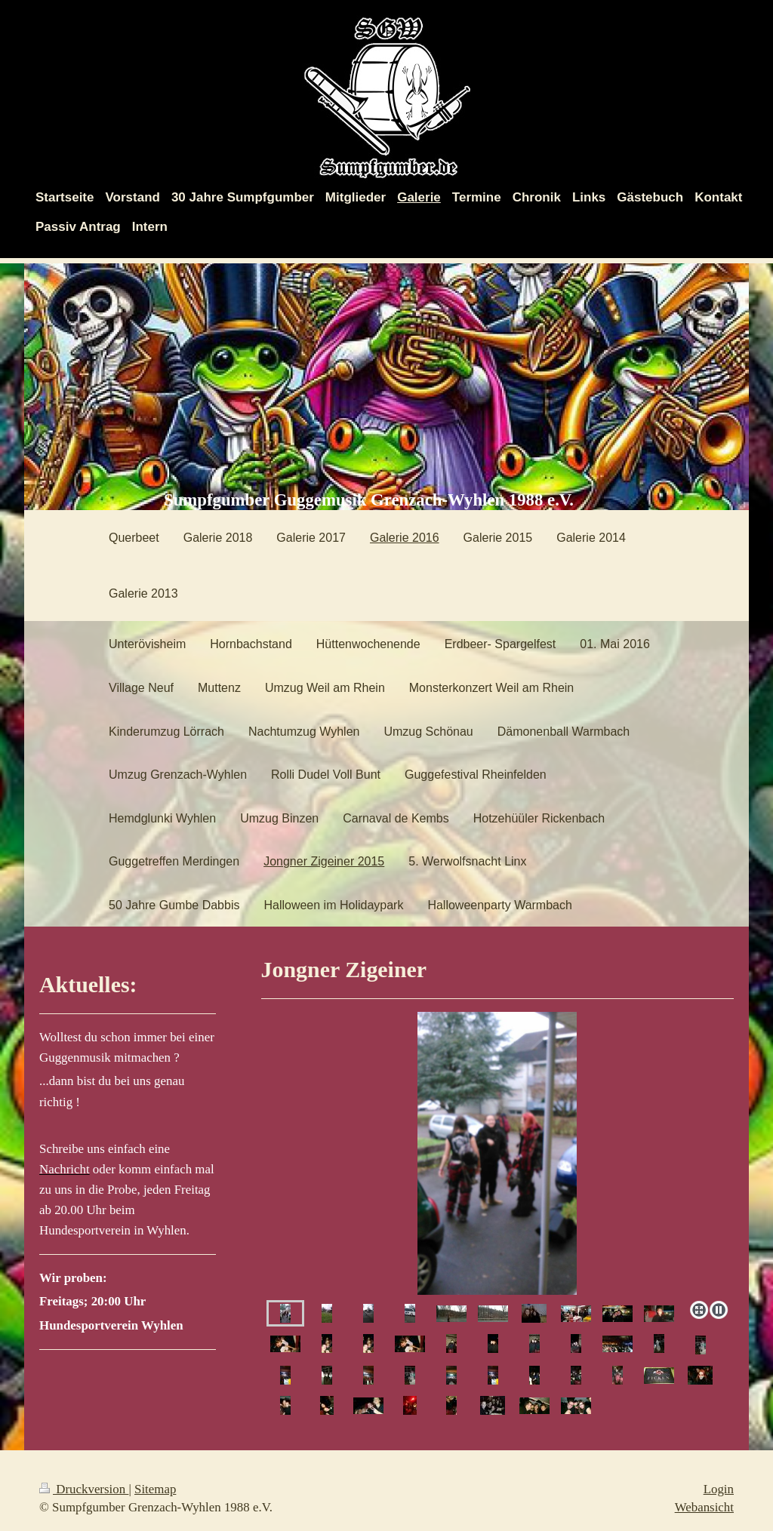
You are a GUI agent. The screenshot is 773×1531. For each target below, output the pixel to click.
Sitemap (155, 1489)
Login (719, 1489)
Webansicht (704, 1507)
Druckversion (83, 1489)
